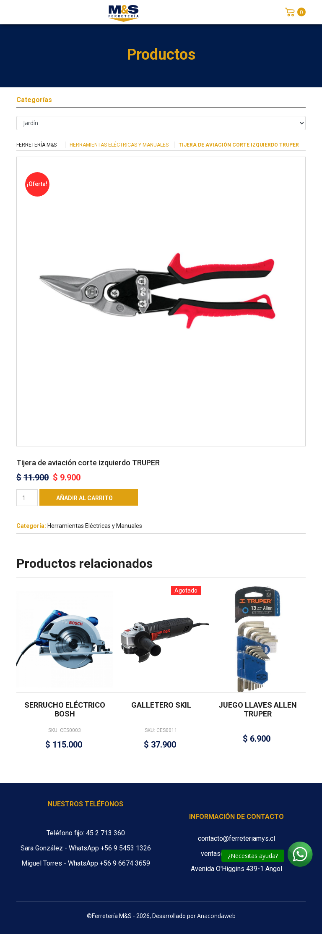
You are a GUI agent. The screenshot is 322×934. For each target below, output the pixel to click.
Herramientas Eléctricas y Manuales (119, 145)
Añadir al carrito (84, 498)
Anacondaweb (216, 916)
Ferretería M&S (36, 145)
